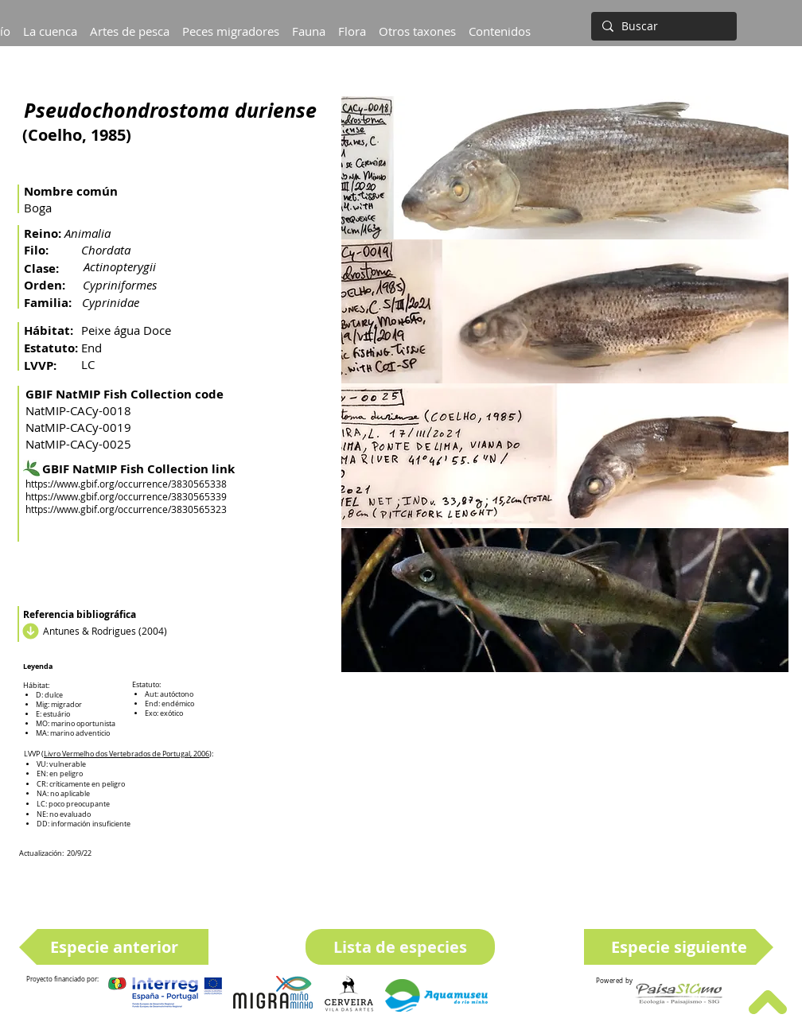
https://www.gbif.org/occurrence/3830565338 (126, 483)
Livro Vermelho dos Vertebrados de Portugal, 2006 (126, 754)
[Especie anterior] (113, 947)
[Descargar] (29, 631)
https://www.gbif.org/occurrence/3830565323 (126, 509)
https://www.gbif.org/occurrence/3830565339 (126, 496)
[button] (50, 24)
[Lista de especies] (400, 947)
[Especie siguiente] (678, 947)
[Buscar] (662, 26)
